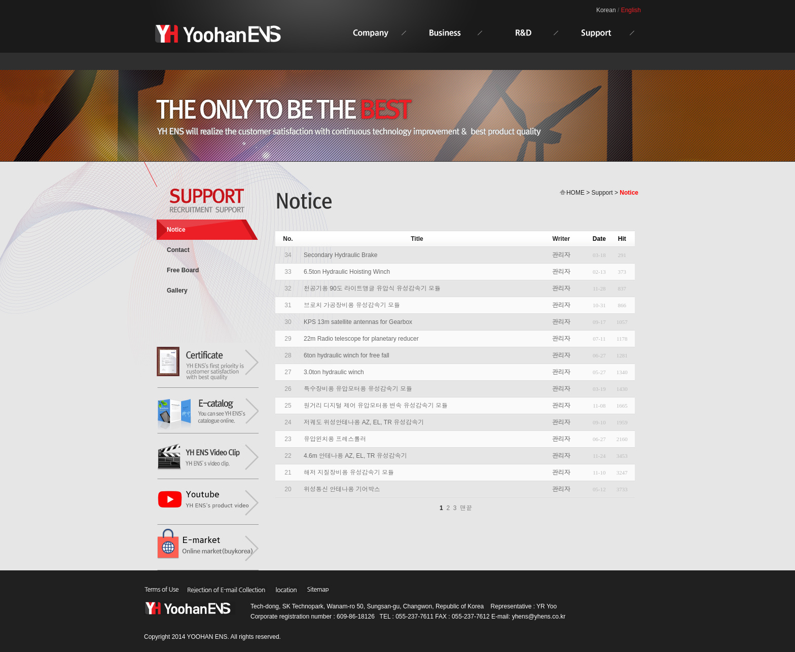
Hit (622, 238)
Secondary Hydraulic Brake (340, 255)
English (631, 10)
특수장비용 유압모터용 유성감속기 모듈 (358, 388)
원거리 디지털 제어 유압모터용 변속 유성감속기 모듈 (376, 405)
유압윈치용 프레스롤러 (335, 439)
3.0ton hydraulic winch (334, 372)
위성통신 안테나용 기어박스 (342, 489)
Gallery (177, 290)
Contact (178, 249)
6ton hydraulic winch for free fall (346, 355)
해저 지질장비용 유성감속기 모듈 (349, 472)
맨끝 (466, 508)
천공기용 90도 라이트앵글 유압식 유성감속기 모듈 (372, 288)
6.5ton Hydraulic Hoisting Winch (347, 271)
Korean (606, 10)
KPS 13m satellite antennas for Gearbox (358, 321)
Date (599, 238)
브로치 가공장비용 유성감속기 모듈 (352, 305)
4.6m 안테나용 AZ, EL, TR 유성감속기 (355, 455)
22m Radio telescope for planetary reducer (361, 338)
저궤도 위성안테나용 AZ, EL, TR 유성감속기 (364, 422)
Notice (176, 229)
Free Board (183, 270)
